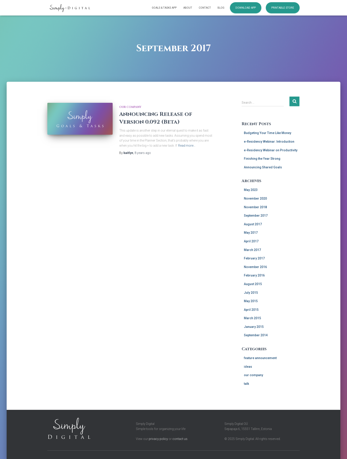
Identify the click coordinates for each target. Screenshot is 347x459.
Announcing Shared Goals (263, 167)
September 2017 (256, 215)
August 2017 (253, 224)
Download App (245, 7)
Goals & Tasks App (164, 7)
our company (130, 107)
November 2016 (255, 267)
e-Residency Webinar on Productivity (270, 150)
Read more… (186, 145)
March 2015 (252, 318)
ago (143, 153)
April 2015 (251, 309)
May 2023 (251, 190)
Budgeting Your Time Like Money (267, 133)
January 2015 (254, 327)
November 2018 (255, 207)
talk (246, 383)
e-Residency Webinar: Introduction (269, 141)
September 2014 (256, 335)
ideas (248, 366)
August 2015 (253, 284)
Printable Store (282, 7)
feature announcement (260, 358)
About (187, 7)
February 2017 (254, 258)
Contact (205, 7)
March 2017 (252, 250)
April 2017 (251, 241)
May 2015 (251, 301)
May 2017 (251, 232)
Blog (221, 7)
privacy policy (158, 439)
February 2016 (254, 275)
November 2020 (255, 198)
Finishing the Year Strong (262, 158)
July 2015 (251, 292)
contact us (179, 439)
